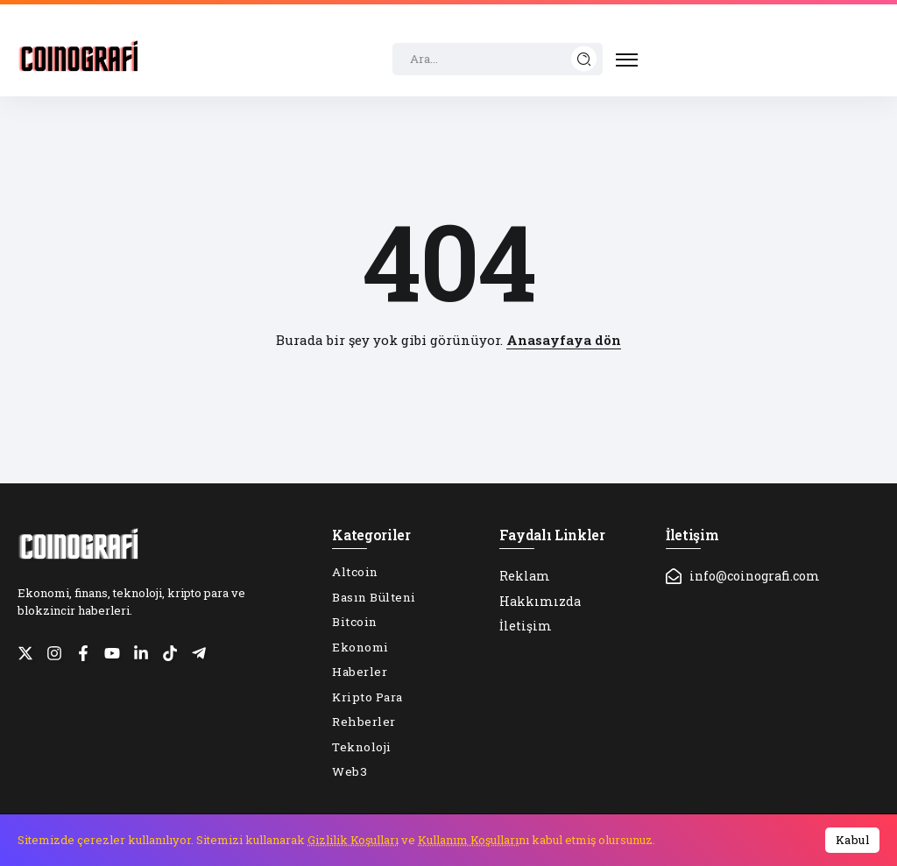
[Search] (497, 59)
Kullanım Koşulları (468, 840)
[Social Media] (25, 653)
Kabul (853, 840)
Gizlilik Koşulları (353, 840)
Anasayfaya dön (563, 340)
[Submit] (584, 59)
